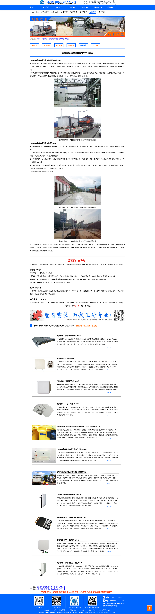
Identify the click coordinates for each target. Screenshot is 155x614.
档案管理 (45, 12)
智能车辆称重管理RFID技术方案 (59, 39)
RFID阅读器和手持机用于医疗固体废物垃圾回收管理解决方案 (78, 426)
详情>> (109, 369)
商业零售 (64, 12)
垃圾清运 (95, 45)
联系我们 (110, 7)
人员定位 (34, 45)
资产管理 (102, 12)
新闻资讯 (59, 7)
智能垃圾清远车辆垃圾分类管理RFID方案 (71, 472)
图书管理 (83, 12)
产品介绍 (72, 7)
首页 (31, 7)
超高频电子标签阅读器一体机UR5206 (70, 563)
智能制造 (73, 12)
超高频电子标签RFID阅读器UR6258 (69, 336)
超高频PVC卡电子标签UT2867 (68, 404)
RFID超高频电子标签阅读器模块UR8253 (71, 517)
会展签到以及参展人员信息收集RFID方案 (50, 589)
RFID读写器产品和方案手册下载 (65, 612)
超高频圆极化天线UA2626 (66, 358)
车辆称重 (83, 45)
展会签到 (71, 45)
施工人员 (59, 45)
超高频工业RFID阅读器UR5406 (68, 540)
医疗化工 (35, 12)
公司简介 (46, 7)
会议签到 (47, 45)
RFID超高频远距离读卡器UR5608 (69, 495)
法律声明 (41, 612)
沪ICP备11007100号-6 (110, 612)
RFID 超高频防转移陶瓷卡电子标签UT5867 (72, 449)
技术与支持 (98, 7)
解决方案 (84, 7)
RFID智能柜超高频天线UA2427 (68, 381)
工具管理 (54, 12)
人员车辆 (92, 12)
